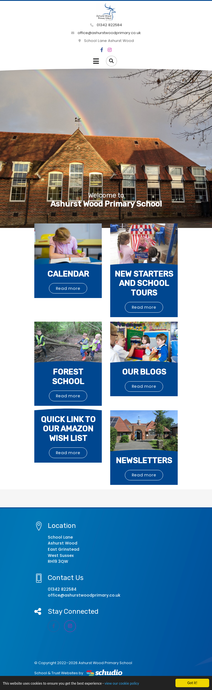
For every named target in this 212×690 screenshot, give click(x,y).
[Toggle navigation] (96, 61)
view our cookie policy (122, 683)
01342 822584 (106, 25)
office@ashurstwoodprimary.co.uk (106, 32)
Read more (68, 288)
